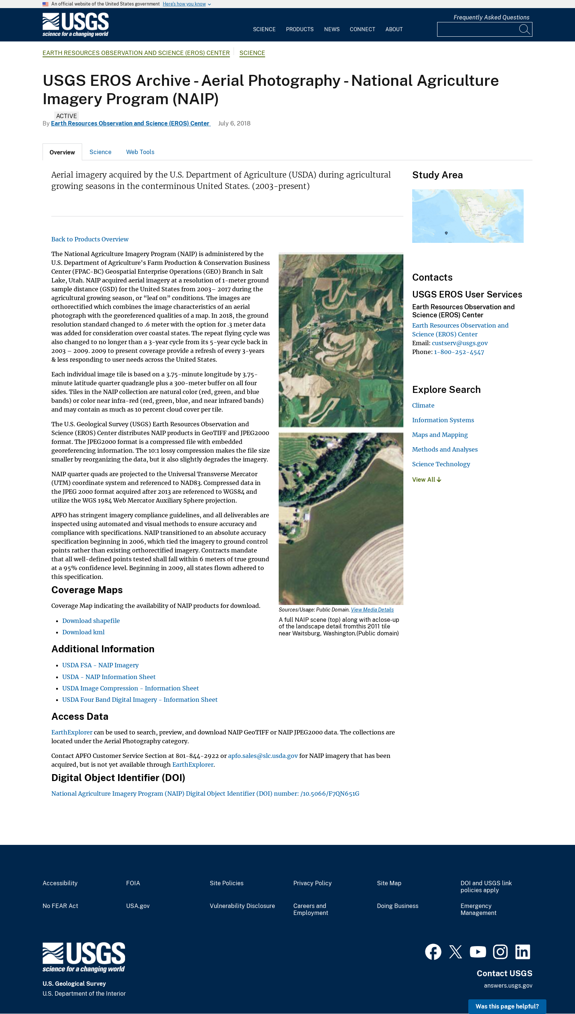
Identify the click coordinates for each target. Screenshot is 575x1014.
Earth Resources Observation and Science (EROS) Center (136, 53)
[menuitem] (264, 24)
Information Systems (443, 420)
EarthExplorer (71, 732)
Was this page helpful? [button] (507, 1006)
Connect (362, 29)
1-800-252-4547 (459, 351)
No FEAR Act (60, 906)
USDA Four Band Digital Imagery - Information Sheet (140, 699)
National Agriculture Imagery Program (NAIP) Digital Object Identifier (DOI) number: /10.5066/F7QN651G (205, 793)
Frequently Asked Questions (492, 17)
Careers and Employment (310, 909)
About (394, 29)
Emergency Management (479, 909)
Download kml (83, 632)
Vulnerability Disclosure (242, 906)
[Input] (484, 29)
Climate (423, 405)
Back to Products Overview (89, 239)
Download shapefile (91, 620)
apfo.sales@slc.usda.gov (263, 755)
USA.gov (138, 906)
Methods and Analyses (445, 449)
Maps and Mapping (440, 434)
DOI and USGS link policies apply (486, 887)
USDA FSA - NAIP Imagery (100, 665)
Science (264, 29)
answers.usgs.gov (508, 985)
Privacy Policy (312, 883)
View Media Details (372, 610)
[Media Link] (341, 429)
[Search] (525, 29)
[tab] (62, 151)
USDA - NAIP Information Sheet (109, 677)
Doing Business (397, 906)
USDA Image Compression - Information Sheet (130, 688)
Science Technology (441, 464)
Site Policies (226, 883)
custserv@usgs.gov (460, 343)
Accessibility (60, 883)
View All (426, 479)
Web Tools (140, 152)
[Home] (76, 35)
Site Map (389, 883)
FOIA (133, 883)
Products (300, 29)
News (332, 29)
